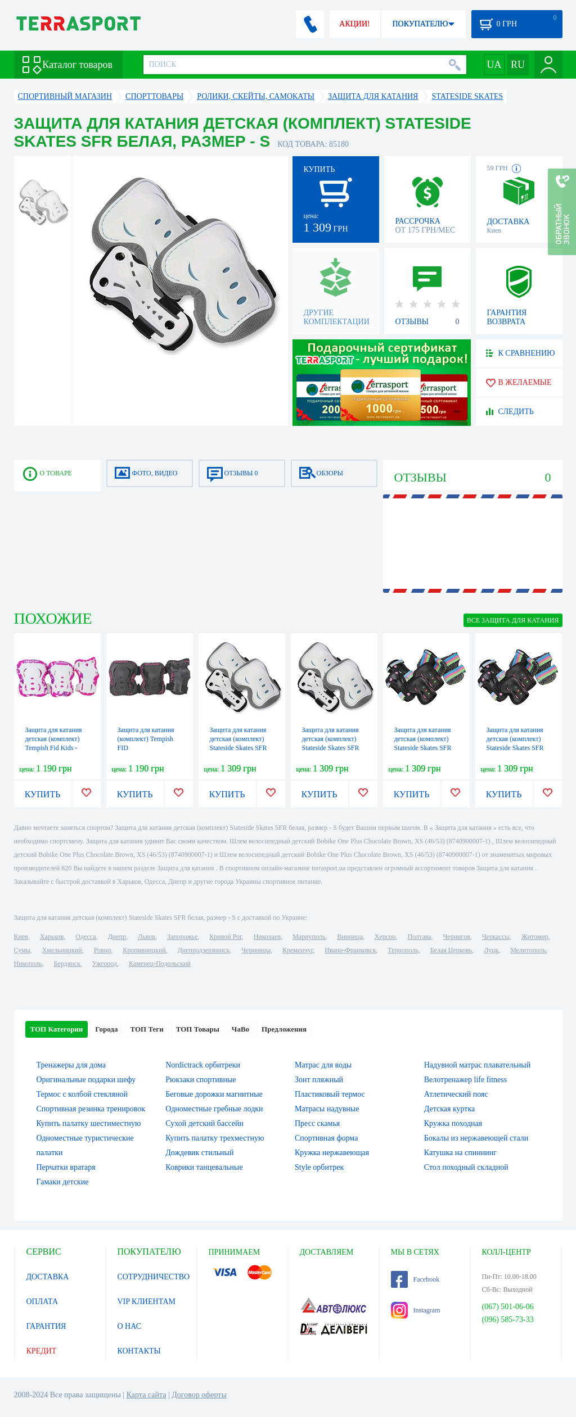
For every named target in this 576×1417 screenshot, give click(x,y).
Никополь (28, 964)
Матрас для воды (323, 1065)
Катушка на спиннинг (460, 1152)
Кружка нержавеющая (332, 1152)
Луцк (491, 950)
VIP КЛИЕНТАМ (147, 1301)
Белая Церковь (451, 950)
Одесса (85, 937)
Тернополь (403, 950)
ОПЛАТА (42, 1301)
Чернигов (456, 937)
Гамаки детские (63, 1182)
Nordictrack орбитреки (202, 1065)
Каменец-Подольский (160, 964)
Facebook (415, 1279)
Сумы (22, 950)
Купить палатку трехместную (214, 1138)
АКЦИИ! (354, 24)
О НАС (129, 1326)
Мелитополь (528, 950)
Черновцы (256, 950)
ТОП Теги (146, 1029)
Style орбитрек (319, 1167)
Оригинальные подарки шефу (86, 1079)
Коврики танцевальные (203, 1167)
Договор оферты (199, 1395)
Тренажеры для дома (71, 1065)
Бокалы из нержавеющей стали (476, 1138)
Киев (21, 937)
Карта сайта (146, 1395)
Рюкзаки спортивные (200, 1079)
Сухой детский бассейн (204, 1123)
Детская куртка (449, 1109)
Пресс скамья (317, 1123)
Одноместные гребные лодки (214, 1109)
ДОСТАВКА (47, 1277)
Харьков (52, 937)
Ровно (102, 950)
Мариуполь (308, 937)
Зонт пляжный (319, 1079)
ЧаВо (240, 1029)
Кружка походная (453, 1123)
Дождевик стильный (199, 1152)
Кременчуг (297, 950)
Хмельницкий (62, 950)
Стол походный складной (466, 1167)
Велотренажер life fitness (465, 1079)
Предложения (284, 1029)
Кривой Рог (225, 937)
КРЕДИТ (41, 1351)
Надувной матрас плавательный (477, 1065)
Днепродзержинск (204, 950)
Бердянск (67, 964)
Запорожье (182, 937)
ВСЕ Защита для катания (513, 620)
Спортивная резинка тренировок (91, 1109)
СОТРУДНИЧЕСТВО (154, 1277)
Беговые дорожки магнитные (214, 1094)
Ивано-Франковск (350, 950)
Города (106, 1029)
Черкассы (496, 937)
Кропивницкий (144, 950)
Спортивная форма (326, 1138)
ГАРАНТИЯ (46, 1326)
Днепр (117, 937)
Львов (146, 937)
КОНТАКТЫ (139, 1351)
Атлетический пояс (456, 1094)
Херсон (385, 937)
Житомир (534, 937)
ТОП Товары (197, 1029)
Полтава (419, 937)
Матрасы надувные (327, 1109)
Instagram (415, 1310)
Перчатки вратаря (66, 1167)
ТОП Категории (56, 1029)
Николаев (267, 937)
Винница (349, 937)
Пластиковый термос (330, 1094)
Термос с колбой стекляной (82, 1094)
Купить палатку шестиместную (89, 1123)
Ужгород (104, 964)
